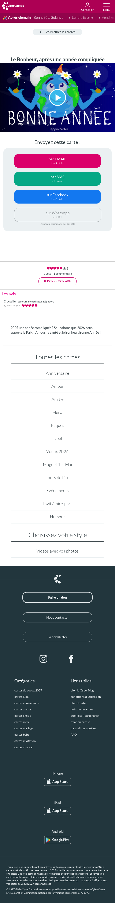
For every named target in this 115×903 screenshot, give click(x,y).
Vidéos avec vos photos (57, 551)
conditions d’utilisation (86, 696)
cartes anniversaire (26, 703)
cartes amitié (22, 715)
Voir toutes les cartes (57, 32)
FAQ (74, 734)
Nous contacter (57, 617)
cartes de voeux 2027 (28, 690)
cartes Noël (21, 696)
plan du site (78, 703)
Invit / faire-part (57, 503)
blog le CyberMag (82, 690)
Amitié (57, 399)
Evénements (57, 490)
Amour (57, 386)
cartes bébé (21, 734)
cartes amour (22, 709)
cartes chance (23, 747)
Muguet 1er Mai (57, 464)
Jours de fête (57, 477)
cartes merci (22, 722)
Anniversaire (57, 373)
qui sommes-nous (82, 709)
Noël (57, 438)
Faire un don (57, 597)
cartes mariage (23, 728)
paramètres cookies (83, 728)
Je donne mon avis (57, 281)
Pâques (57, 425)
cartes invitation (25, 741)
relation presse (80, 722)
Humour (57, 516)
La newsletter (57, 637)
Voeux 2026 (57, 451)
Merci (57, 412)
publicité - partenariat (85, 715)
